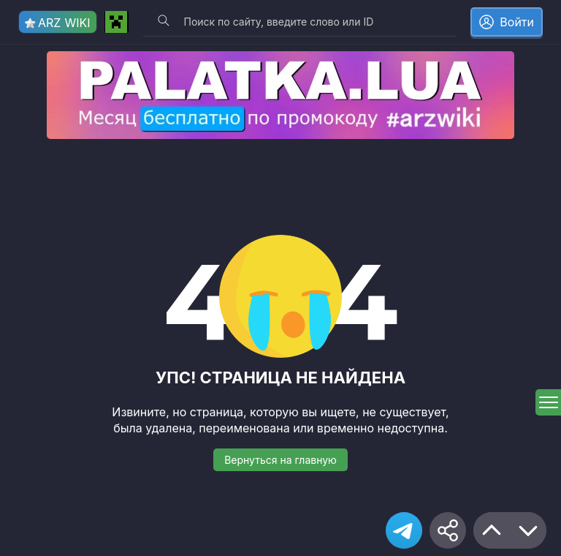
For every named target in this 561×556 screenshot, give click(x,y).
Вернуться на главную (280, 460)
